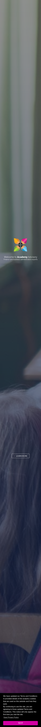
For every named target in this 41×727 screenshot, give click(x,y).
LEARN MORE (20, 456)
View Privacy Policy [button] (11, 717)
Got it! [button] (20, 723)
